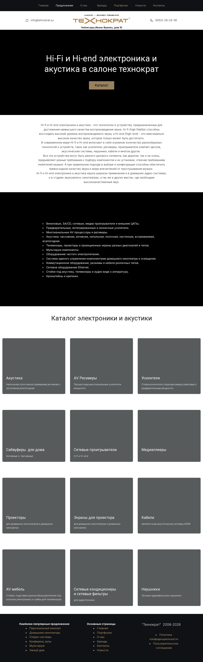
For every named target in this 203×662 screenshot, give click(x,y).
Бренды (102, 5)
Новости (140, 5)
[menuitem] (43, 5)
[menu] (101, 5)
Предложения (64, 5)
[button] (85, 5)
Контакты (159, 5)
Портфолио (121, 5)
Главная (43, 5)
